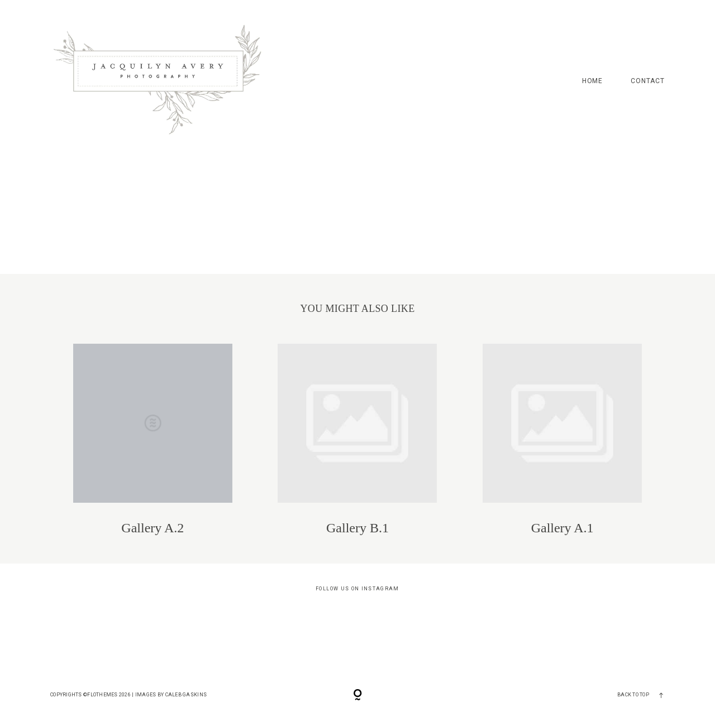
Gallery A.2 (152, 440)
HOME (592, 81)
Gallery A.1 (562, 440)
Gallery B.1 (357, 440)
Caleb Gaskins (186, 694)
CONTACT (648, 81)
